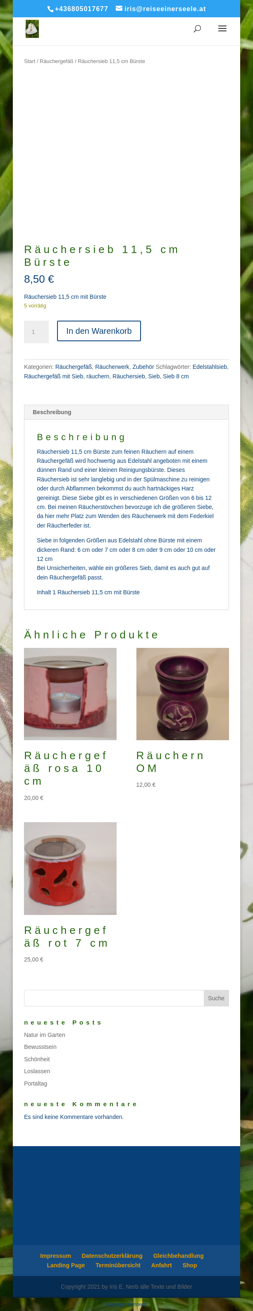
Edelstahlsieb (210, 367)
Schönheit (37, 1059)
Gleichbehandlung (178, 1255)
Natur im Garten (44, 1035)
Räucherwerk (112, 367)
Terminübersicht (118, 1265)
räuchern (97, 376)
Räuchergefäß (57, 61)
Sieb (154, 376)
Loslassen (37, 1071)
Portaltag (35, 1083)
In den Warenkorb (98, 330)
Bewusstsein (40, 1047)
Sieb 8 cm (176, 376)
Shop (189, 1265)
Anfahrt (161, 1265)
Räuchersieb (128, 376)
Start (29, 61)
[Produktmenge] (36, 332)
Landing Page (66, 1265)
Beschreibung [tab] (52, 412)
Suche (216, 998)
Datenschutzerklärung (112, 1255)
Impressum (55, 1255)
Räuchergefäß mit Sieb (53, 376)
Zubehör (143, 367)
